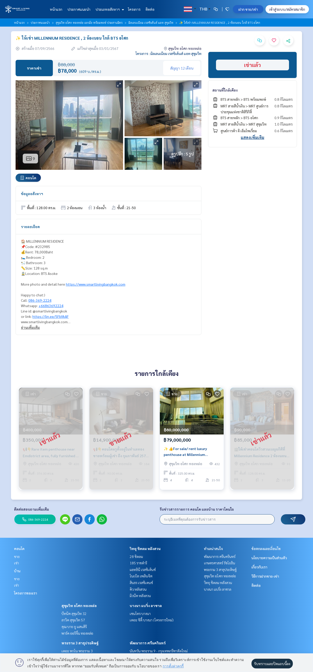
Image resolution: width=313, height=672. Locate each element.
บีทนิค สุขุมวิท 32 (74, 613)
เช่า (16, 563)
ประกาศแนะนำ (78, 9)
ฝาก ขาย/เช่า (248, 9)
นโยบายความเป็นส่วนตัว (269, 557)
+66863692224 (51, 305)
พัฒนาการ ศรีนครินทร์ (148, 643)
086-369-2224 (39, 300)
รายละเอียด (30, 226)
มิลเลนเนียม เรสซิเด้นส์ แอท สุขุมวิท (150, 22)
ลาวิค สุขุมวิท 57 (73, 620)
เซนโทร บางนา (140, 613)
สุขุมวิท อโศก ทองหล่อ (79, 605)
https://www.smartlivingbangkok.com (95, 284)
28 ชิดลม (136, 556)
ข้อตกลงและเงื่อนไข (266, 548)
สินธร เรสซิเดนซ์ (141, 582)
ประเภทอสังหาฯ (109, 9)
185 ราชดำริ (138, 563)
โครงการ (134, 9)
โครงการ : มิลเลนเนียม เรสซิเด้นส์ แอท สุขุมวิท (168, 53)
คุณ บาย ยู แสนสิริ (74, 626)
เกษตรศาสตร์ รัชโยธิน (219, 563)
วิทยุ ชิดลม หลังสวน (145, 548)
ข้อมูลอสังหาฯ (32, 193)
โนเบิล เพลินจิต (141, 576)
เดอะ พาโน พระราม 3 (77, 650)
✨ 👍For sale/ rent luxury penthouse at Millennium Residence (185, 454)
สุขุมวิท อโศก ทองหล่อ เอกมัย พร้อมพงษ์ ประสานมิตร (89, 22)
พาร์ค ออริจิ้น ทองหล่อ (77, 633)
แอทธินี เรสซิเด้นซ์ (143, 569)
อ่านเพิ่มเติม (30, 327)
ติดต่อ (150, 9)
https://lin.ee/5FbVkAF (50, 316)
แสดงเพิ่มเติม (252, 137)
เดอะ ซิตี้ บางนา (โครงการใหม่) (152, 620)
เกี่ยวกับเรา (259, 567)
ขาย (17, 556)
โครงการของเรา (25, 593)
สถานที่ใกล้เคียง (225, 90)
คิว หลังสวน (138, 589)
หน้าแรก (56, 9)
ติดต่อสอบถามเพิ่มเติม (31, 509)
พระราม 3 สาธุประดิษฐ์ (80, 643)
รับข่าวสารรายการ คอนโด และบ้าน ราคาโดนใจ (197, 509)
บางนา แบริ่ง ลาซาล (146, 605)
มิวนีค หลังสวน (140, 595)
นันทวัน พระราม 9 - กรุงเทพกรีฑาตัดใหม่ (159, 650)
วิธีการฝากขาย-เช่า (265, 576)
